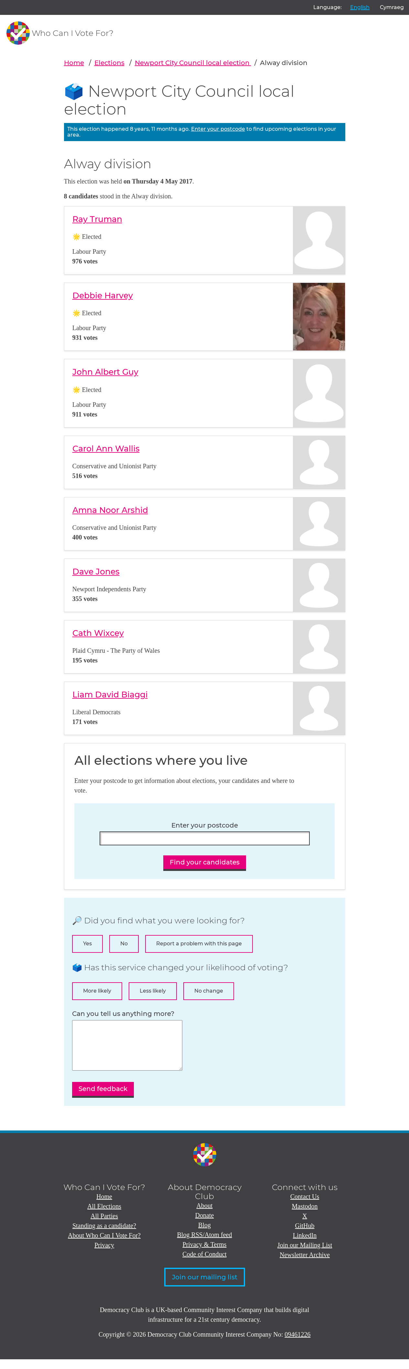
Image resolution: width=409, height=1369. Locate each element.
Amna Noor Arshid (110, 510)
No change (208, 991)
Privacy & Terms (205, 1254)
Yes (87, 943)
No (124, 943)
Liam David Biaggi (110, 694)
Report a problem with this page (199, 943)
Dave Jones (96, 571)
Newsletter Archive (305, 1264)
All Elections (104, 1215)
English (360, 7)
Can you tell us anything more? (123, 1014)
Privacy (104, 1254)
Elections (109, 63)
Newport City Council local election (193, 63)
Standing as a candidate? (104, 1235)
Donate (204, 1225)
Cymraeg (392, 7)
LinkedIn (305, 1245)
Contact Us (304, 1206)
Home (74, 63)
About (205, 1215)
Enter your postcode (218, 129)
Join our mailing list (204, 1287)
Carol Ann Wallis (106, 448)
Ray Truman (97, 219)
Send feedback (103, 1098)
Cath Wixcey (98, 633)
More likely (97, 991)
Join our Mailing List (304, 1254)
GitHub (305, 1235)
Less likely (153, 991)
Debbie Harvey (102, 295)
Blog (204, 1234)
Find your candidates (205, 862)
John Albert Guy (105, 372)
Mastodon (305, 1215)
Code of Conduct (204, 1263)
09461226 (297, 1344)
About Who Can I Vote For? (104, 1245)
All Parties (104, 1225)
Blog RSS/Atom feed (204, 1244)
